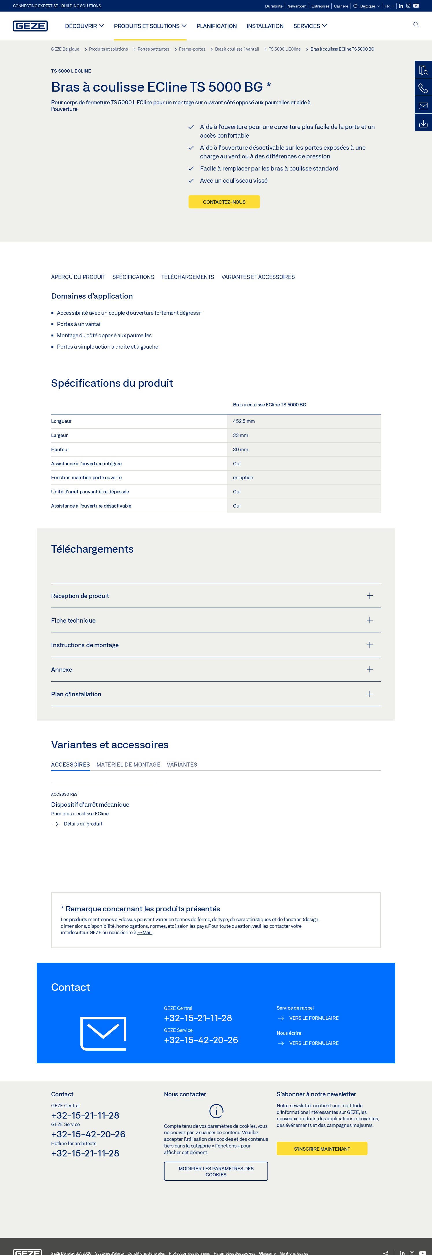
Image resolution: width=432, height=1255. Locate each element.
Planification (217, 26)
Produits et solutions (147, 26)
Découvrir (81, 26)
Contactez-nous (224, 202)
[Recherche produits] (423, 71)
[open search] (416, 25)
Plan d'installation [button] (212, 677)
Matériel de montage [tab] (129, 748)
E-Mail (144, 916)
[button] (366, 6)
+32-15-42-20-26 (201, 1023)
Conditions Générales (146, 1236)
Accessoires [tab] (70, 748)
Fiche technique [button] (212, 603)
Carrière (341, 6)
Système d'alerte (109, 1236)
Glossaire (267, 1236)
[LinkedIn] (401, 5)
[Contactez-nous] (423, 88)
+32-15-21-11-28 (198, 1001)
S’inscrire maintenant (322, 1132)
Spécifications (133, 260)
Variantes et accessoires (258, 260)
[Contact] (423, 106)
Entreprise (320, 6)
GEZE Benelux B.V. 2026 (71, 1236)
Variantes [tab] (182, 748)
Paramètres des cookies (234, 1236)
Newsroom (297, 6)
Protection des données (189, 1236)
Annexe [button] (212, 652)
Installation (265, 26)
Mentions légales (294, 1236)
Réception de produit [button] (212, 579)
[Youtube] (416, 5)
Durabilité (274, 6)
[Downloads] (423, 124)
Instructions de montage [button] (212, 628)
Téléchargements (187, 260)
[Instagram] (408, 5)
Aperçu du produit (78, 260)
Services (306, 26)
